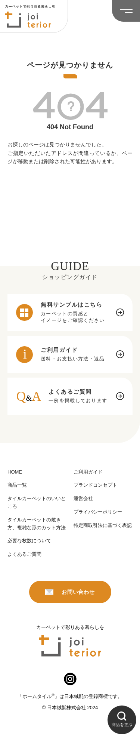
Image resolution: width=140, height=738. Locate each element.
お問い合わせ (69, 592)
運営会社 (83, 498)
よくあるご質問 (24, 554)
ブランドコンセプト (95, 485)
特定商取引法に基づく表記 (103, 525)
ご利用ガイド (88, 472)
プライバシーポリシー (98, 512)
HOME (14, 472)
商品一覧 (17, 485)
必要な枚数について (29, 540)
